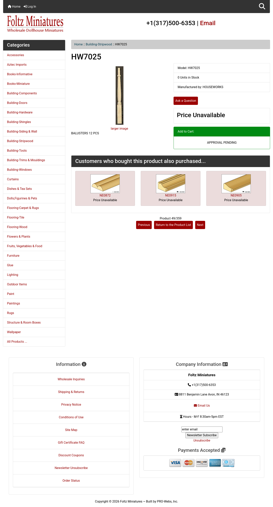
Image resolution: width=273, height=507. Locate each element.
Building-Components (22, 93)
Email (208, 23)
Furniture (13, 255)
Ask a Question (185, 101)
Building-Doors (17, 103)
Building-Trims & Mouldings (26, 160)
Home (14, 6)
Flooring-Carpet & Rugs (23, 208)
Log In (30, 6)
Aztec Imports (17, 64)
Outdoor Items (17, 284)
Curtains (13, 179)
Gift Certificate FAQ (71, 442)
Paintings (13, 303)
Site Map (71, 430)
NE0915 (170, 195)
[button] (262, 7)
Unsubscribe (201, 440)
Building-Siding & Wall (22, 131)
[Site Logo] (47, 24)
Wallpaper (14, 332)
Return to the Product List (173, 225)
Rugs (10, 313)
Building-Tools (17, 150)
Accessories (15, 55)
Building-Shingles (19, 122)
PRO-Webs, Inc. (167, 501)
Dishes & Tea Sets (19, 189)
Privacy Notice (71, 404)
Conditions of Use (71, 417)
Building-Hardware (20, 112)
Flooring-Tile (15, 217)
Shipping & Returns (71, 392)
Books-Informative (19, 74)
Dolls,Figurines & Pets (22, 198)
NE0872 (105, 195)
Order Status (71, 480)
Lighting (12, 275)
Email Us (202, 405)
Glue (10, 265)
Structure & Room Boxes (24, 322)
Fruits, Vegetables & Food (24, 246)
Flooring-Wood (17, 227)
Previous (144, 225)
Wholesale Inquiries (71, 379)
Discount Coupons (71, 455)
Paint (10, 294)
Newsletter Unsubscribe (71, 468)
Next (200, 225)
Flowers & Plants (18, 236)
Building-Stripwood (99, 44)
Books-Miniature (18, 84)
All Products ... (17, 341)
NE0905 (236, 195)
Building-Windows (19, 170)
